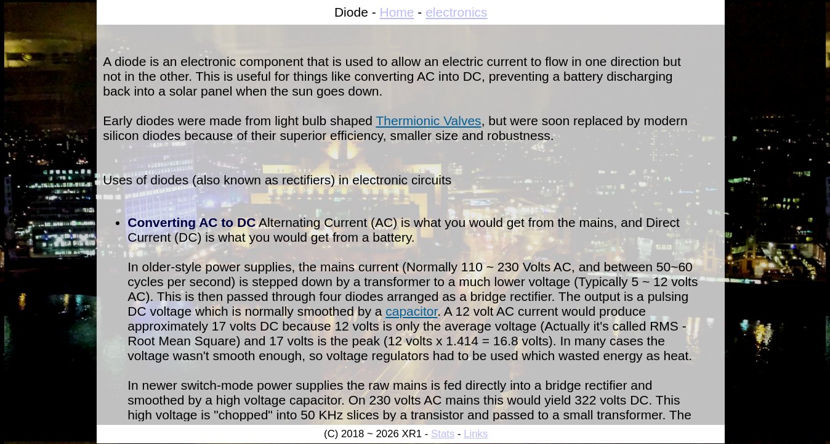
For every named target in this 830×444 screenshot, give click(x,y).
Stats (442, 434)
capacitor (411, 311)
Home (396, 12)
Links (476, 434)
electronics (456, 12)
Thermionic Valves (428, 120)
